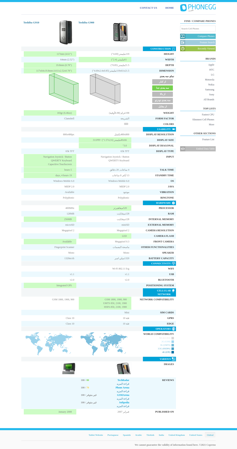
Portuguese (113, 435)
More (211, 124)
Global (210, 435)
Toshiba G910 (31, 22)
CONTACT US (148, 7)
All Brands (208, 99)
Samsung (209, 89)
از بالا (162, 94)
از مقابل (162, 106)
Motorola (209, 79)
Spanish (126, 435)
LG (212, 74)
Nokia (211, 84)
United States (195, 435)
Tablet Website (96, 435)
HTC (211, 69)
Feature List (208, 139)
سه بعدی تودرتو (162, 100)
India (161, 435)
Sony (211, 94)
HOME (169, 7)
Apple (211, 64)
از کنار (162, 81)
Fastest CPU (208, 114)
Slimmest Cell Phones (203, 119)
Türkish (150, 435)
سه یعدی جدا (162, 87)
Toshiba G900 (86, 22)
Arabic (138, 435)
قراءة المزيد (123, 383)
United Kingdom (177, 435)
